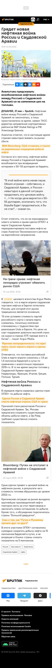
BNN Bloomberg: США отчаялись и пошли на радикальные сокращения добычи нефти (25, 149)
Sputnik (6, 79)
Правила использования (12, 615)
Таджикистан (8, 588)
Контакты (16, 611)
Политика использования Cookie (16, 626)
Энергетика (28, 547)
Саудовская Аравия (10, 552)
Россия (5, 547)
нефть (23, 552)
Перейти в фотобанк (29, 79)
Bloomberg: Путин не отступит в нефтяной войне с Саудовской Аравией (25, 468)
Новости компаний (9, 619)
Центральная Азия (27, 588)
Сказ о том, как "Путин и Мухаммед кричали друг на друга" (22, 521)
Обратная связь (8, 636)
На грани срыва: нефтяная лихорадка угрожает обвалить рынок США (24, 282)
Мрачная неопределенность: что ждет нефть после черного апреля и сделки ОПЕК (23, 346)
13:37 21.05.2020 (8, 46)
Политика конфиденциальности (15, 622)
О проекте (6, 611)
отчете (8, 299)
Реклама (28, 615)
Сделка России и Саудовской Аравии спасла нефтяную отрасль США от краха (24, 400)
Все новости (16, 547)
